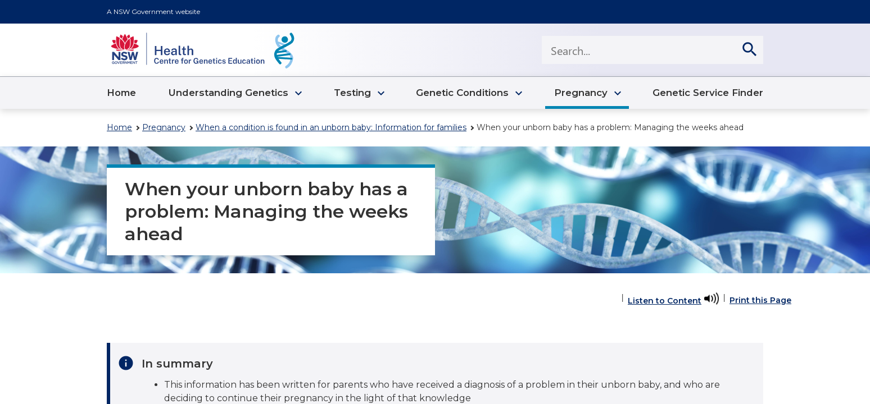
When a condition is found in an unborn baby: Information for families (331, 127)
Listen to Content (664, 301)
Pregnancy (163, 127)
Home (119, 127)
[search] (749, 50)
